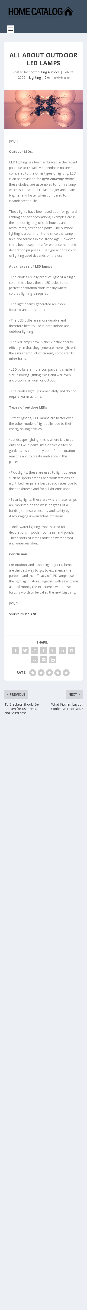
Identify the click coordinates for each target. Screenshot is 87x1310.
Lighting (35, 77)
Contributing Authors (44, 72)
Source (14, 614)
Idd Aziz (30, 614)
